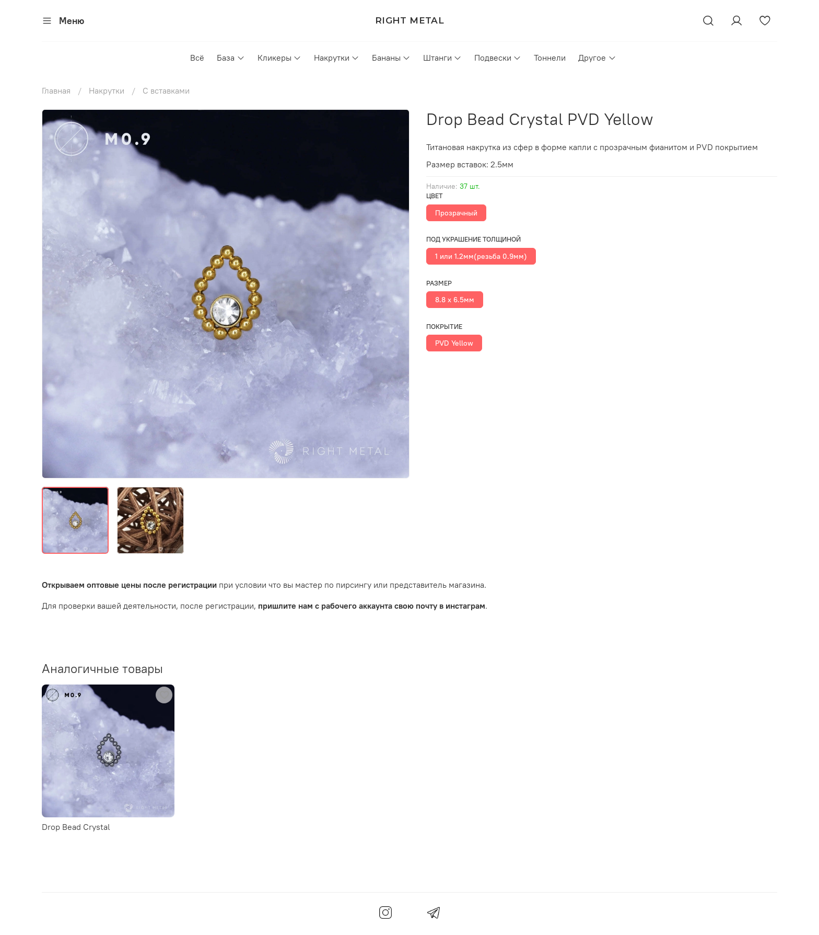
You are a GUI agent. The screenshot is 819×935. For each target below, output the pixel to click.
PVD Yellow (454, 343)
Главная (56, 90)
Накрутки (336, 57)
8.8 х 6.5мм (454, 299)
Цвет (434, 196)
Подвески (497, 57)
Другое (597, 57)
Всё (197, 57)
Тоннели (550, 57)
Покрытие (444, 326)
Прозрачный (456, 213)
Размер (439, 283)
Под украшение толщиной (473, 239)
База (230, 57)
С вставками (166, 90)
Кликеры (279, 57)
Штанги (442, 57)
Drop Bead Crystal (76, 827)
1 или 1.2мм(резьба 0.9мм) (481, 256)
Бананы (391, 57)
